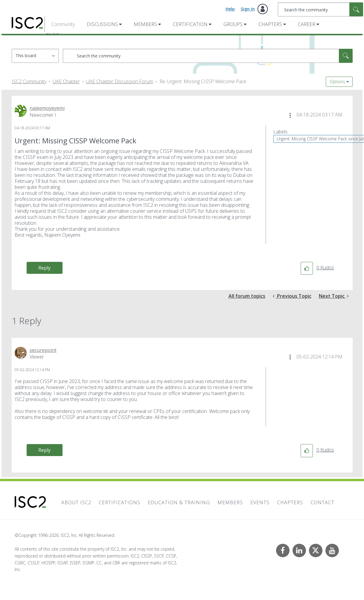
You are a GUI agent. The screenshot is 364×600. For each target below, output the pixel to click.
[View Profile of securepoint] (43, 350)
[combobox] (320, 9)
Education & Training (179, 502)
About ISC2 (76, 502)
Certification (190, 24)
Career (306, 24)
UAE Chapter (66, 81)
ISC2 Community (29, 81)
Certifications (119, 502)
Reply (44, 268)
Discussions (102, 24)
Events (259, 502)
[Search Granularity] (35, 56)
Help (230, 9)
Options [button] (337, 81)
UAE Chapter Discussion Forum (119, 81)
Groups (233, 24)
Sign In (248, 9)
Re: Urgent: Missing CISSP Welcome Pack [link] (202, 81)
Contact (322, 502)
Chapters (270, 24)
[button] (290, 115)
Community (63, 24)
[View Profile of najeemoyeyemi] (47, 108)
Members (145, 24)
